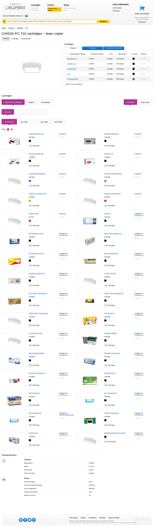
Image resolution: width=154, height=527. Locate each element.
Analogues (62, 134)
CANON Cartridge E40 (36, 154)
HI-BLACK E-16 (109, 313)
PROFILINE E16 (34, 393)
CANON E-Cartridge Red (112, 193)
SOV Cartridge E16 (110, 393)
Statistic (83, 517)
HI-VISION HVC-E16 (35, 333)
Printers (50, 5)
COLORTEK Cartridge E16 (113, 233)
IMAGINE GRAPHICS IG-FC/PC (114, 433)
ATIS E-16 (107, 213)
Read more (142, 22)
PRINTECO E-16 (109, 373)
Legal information (114, 517)
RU (23, 16)
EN (26, 16)
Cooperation (92, 517)
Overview (6, 38)
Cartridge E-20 (72, 59)
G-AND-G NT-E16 (110, 273)
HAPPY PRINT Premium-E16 (38, 313)
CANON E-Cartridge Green (37, 193)
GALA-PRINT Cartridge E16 (38, 293)
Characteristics (26, 38)
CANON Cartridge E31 (111, 134)
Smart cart (142, 13)
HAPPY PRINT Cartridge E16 (113, 293)
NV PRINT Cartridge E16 (37, 373)
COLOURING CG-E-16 (36, 253)
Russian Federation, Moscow (12, 16)
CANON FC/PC (34, 213)
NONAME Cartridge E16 (112, 353)
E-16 (68, 74)
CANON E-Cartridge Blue (37, 174)
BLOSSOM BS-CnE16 (36, 233)
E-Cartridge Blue (72, 79)
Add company (117, 8)
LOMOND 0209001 (110, 333)
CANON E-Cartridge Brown (113, 174)
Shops (66, 5)
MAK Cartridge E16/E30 (36, 353)
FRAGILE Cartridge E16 (36, 273)
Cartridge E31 (71, 64)
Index (4, 28)
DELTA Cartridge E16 (111, 253)
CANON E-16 (108, 154)
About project (73, 517)
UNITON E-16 (33, 433)
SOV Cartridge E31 (35, 413)
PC (27, 28)
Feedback (102, 517)
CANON (20, 28)
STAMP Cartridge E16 (111, 413)
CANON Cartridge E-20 (36, 134)
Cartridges (35, 5)
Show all (79, 84)
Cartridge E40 (71, 69)
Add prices (116, 10)
